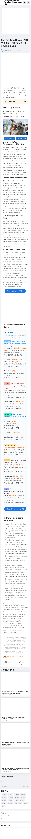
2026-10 (10, 800)
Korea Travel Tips (5, 816)
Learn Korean (4, 819)
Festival (14, 656)
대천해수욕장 (16, 432)
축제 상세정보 (9, 138)
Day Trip (7, 36)
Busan (3, 803)
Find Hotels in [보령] (15, 291)
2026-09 (4, 800)
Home (2, 36)
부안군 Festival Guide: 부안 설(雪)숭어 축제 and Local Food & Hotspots (14, 718)
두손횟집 (15, 465)
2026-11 (16, 800)
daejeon (26, 803)
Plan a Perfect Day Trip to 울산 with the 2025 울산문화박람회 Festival (15, 743)
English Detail (21, 138)
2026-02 (10, 794)
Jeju (16, 803)
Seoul (20, 803)
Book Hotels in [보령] (15, 509)
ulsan (3, 806)
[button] (2, 2)
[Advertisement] (15, 70)
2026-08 (23, 797)
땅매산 (14, 371)
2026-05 (4, 797)
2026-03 (17, 794)
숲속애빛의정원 (17, 359)
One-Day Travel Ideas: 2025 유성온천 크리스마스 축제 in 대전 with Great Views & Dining (15, 692)
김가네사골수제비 (18, 401)
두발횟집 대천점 (18, 476)
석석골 (14, 421)
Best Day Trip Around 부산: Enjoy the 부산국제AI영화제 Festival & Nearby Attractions (15, 769)
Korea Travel (20, 656)
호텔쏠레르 (12, 496)
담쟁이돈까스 (17, 390)
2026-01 (4, 794)
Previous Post (6, 786)
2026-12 (22, 800)
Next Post (26, 786)
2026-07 (17, 797)
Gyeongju (10, 803)
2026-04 (23, 794)
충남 (6, 658)
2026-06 (11, 797)
